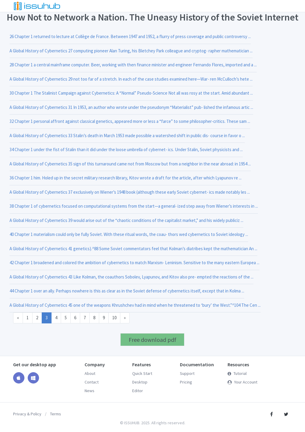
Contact (92, 382)
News (89, 390)
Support (187, 373)
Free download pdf (152, 339)
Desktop (139, 382)
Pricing (186, 382)
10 (114, 317)
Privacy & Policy (27, 414)
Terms (55, 414)
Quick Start (142, 373)
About (90, 373)
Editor (137, 390)
